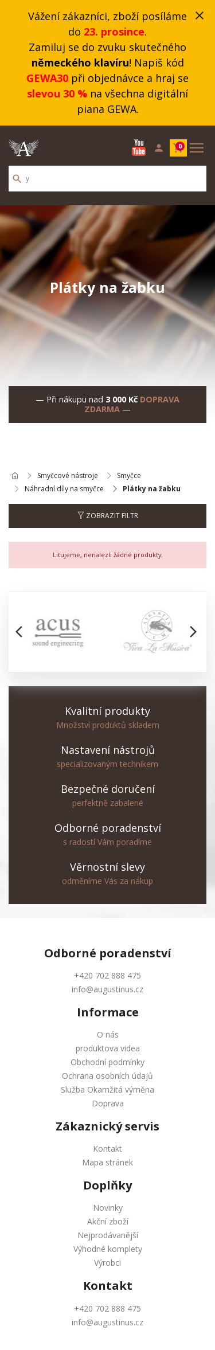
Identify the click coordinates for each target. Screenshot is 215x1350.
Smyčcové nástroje (67, 476)
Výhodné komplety (107, 1248)
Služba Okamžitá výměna (107, 1089)
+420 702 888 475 (107, 975)
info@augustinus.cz (107, 989)
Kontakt (107, 1148)
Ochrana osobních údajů (107, 1075)
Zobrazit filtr (107, 516)
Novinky (108, 1207)
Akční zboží (107, 1221)
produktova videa (108, 1048)
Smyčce (129, 476)
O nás (108, 1034)
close (199, 15)
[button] (22, 631)
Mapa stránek (107, 1162)
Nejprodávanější (107, 1235)
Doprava (108, 1103)
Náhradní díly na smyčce (64, 489)
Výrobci (107, 1262)
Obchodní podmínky (107, 1061)
